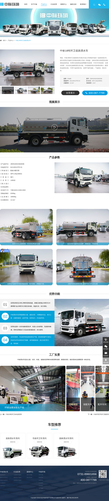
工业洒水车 (2, 483)
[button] (53, 90)
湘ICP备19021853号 (72, 497)
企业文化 (41, 480)
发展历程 (41, 477)
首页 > (5, 40)
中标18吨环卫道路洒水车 (23, 40)
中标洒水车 (4, 472)
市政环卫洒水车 (4, 480)
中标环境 (42, 472)
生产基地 (41, 488)
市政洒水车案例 (17, 480)
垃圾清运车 (2, 485)
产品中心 (44, 4)
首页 (25, 4)
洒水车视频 (29, 474)
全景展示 (70, 93)
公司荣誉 (41, 483)
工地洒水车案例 (17, 474)
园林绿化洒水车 (4, 477)
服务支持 (73, 4)
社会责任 (41, 485)
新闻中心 (63, 4)
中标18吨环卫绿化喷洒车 (14, 414)
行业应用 (54, 4)
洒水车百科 (29, 477)
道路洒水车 (2, 474)
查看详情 (12, 442)
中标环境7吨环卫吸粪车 (101, 414)
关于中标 (34, 4)
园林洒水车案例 (17, 477)
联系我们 (83, 4)
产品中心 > (11, 40)
